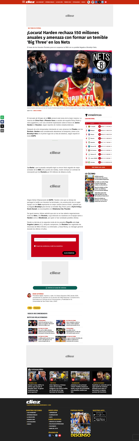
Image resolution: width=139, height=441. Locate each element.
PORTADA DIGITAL (77, 410)
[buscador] (88, 2)
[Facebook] (49, 435)
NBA (30, 308)
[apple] (103, 419)
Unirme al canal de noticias (57, 288)
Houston (37, 308)
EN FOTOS (53, 383)
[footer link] (69, 406)
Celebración (75, 383)
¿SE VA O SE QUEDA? (98, 383)
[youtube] (59, 435)
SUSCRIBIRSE (69, 253)
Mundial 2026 (33, 383)
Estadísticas (95, 115)
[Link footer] (33, 402)
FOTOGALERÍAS (37, 370)
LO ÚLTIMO (90, 174)
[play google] (103, 414)
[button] (2, 117)
